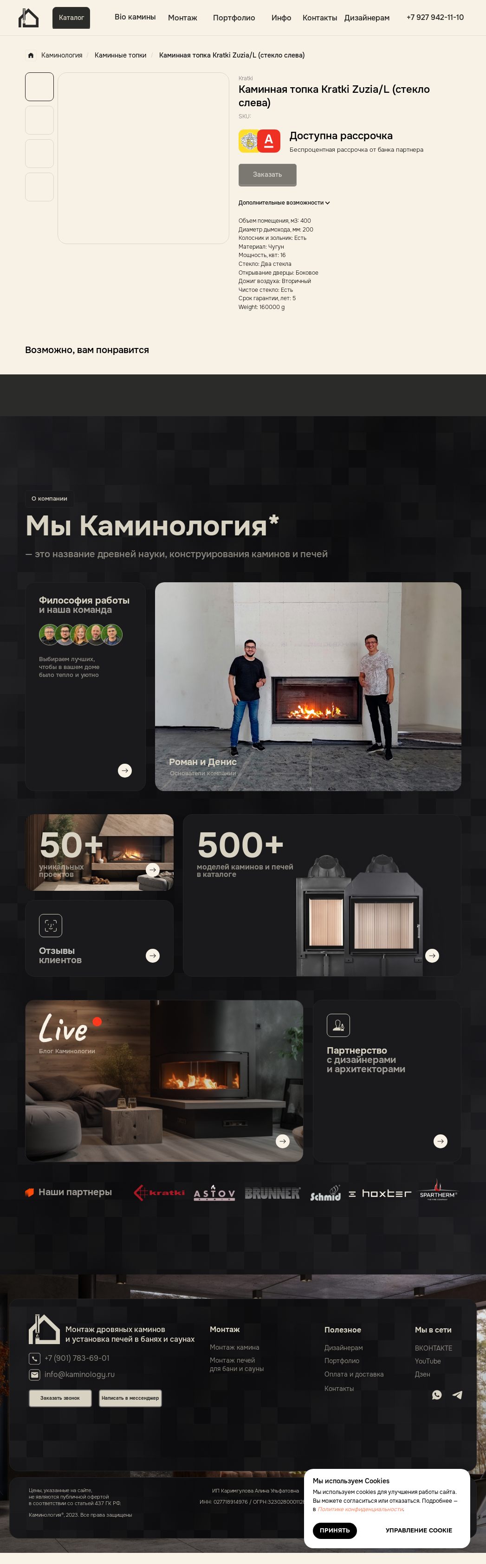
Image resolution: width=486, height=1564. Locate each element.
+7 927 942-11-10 (435, 17)
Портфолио (234, 18)
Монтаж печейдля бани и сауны (237, 1364)
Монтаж (182, 18)
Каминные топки (120, 55)
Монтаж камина (234, 1347)
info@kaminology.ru (80, 1374)
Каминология (53, 55)
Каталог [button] (71, 17)
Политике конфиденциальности (360, 1509)
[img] (164, 1081)
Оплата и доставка (354, 1374)
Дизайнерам (366, 18)
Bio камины (135, 17)
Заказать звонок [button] (60, 1398)
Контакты (320, 18)
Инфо (282, 18)
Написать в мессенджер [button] (130, 1398)
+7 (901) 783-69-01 (77, 1358)
